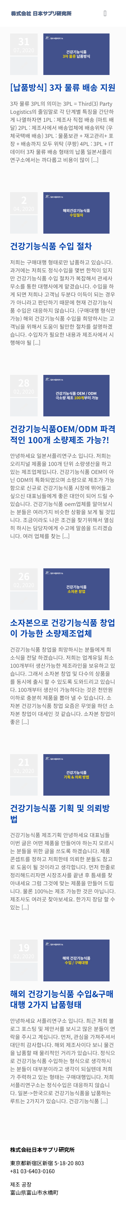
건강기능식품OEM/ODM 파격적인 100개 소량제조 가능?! (63, 434)
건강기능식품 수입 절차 (51, 246)
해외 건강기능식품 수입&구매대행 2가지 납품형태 (62, 999)
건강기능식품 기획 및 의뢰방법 (60, 813)
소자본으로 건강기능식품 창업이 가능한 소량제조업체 (62, 627)
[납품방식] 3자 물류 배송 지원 (63, 87)
